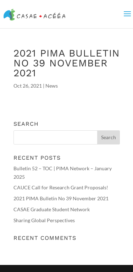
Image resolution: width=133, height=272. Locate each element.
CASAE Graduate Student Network (51, 209)
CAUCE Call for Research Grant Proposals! (60, 187)
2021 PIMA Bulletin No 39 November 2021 (61, 198)
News (51, 86)
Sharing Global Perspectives (44, 220)
